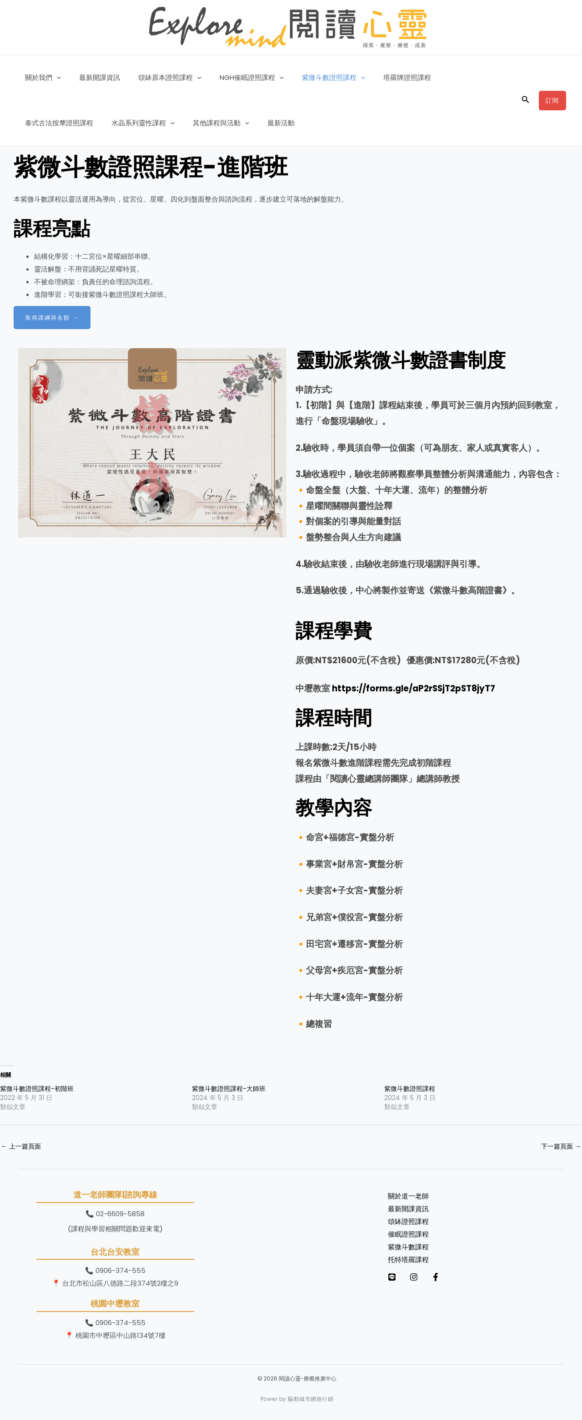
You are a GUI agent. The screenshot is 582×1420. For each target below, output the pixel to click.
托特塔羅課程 (408, 1260)
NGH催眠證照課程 (236, 77)
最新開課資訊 (92, 77)
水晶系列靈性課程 (54, 123)
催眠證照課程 (408, 1234)
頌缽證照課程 (408, 1222)
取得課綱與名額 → (53, 317)
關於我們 (41, 77)
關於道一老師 (408, 1197)
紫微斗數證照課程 (313, 77)
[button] (54, 77)
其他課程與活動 (128, 123)
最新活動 (183, 123)
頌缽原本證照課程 (158, 77)
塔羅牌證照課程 (382, 77)
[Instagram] (423, 1278)
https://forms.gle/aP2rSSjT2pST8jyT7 (413, 688)
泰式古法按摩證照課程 (454, 77)
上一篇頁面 (22, 1146)
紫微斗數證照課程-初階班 (37, 1088)
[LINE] (392, 1278)
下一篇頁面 (559, 1146)
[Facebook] (454, 1278)
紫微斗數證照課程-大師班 (229, 1088)
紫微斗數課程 (408, 1247)
